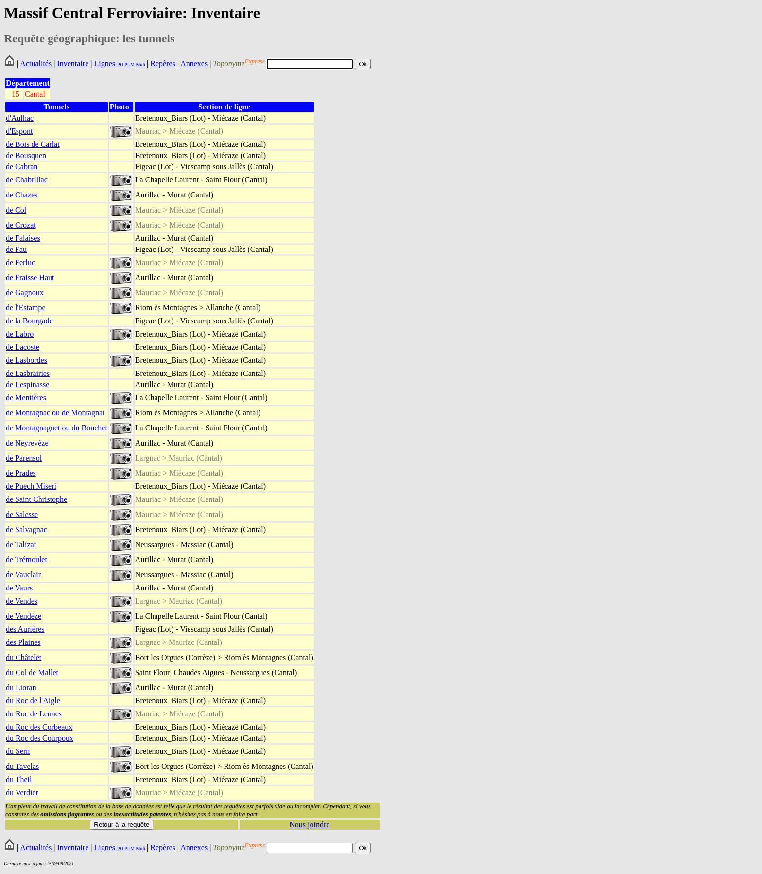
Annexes (194, 63)
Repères (162, 63)
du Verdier (22, 792)
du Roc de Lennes (34, 714)
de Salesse (22, 514)
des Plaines (23, 642)
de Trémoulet (26, 559)
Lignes (104, 63)
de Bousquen (26, 155)
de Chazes (21, 195)
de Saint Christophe (36, 499)
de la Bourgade (29, 321)
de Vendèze (23, 616)
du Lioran (21, 687)
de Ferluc (20, 262)
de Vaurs (19, 588)
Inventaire (72, 63)
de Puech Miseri (31, 486)
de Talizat (21, 544)
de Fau (16, 249)
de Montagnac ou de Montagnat (55, 413)
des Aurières (25, 629)
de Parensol (24, 458)
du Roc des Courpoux (39, 738)
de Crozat (21, 225)
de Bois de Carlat (33, 144)
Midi (140, 64)
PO (120, 64)
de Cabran (21, 166)
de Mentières (26, 397)
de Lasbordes (26, 360)
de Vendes (21, 601)
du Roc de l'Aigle (33, 700)
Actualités (36, 63)
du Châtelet (23, 657)
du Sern (18, 751)
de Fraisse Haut (30, 277)
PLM (129, 64)
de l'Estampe (26, 307)
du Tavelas (22, 766)
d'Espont (19, 131)
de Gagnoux (25, 292)
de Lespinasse (27, 384)
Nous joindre (309, 824)
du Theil (19, 779)
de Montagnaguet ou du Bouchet (56, 428)
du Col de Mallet (32, 672)
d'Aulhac (20, 118)
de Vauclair (23, 575)
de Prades (21, 473)
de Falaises (23, 238)
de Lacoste (22, 347)
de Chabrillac (27, 180)
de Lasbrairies (28, 373)
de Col (16, 210)
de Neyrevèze (27, 443)
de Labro (20, 334)
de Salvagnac (26, 529)
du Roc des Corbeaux (39, 727)
